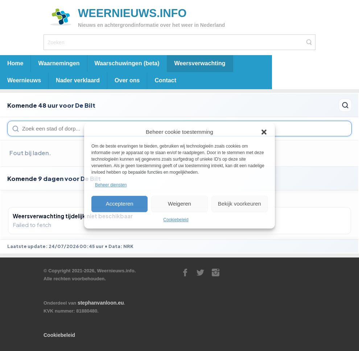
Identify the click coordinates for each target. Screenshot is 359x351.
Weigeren (179, 204)
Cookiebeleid (175, 219)
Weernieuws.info (132, 13)
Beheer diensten (111, 185)
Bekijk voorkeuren (239, 204)
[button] (264, 132)
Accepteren (119, 204)
